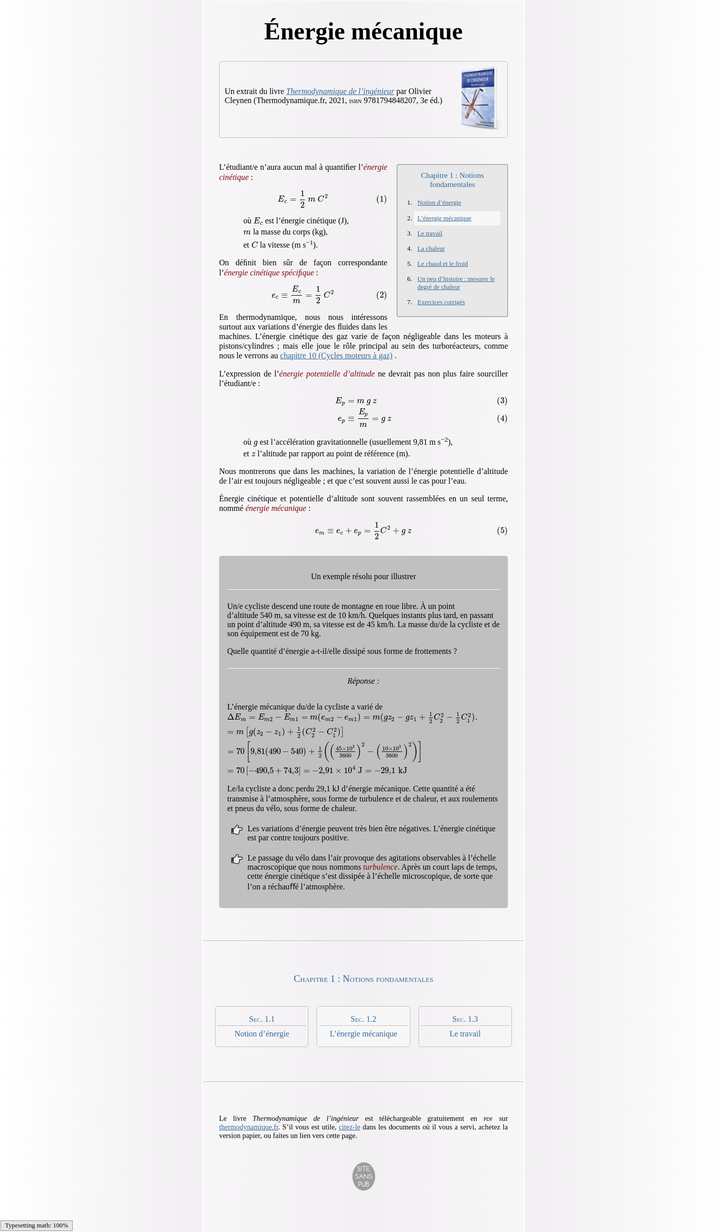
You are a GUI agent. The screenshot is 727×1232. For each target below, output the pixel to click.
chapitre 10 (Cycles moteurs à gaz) (336, 355)
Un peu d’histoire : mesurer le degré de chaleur (456, 282)
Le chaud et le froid (443, 263)
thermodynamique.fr (248, 1127)
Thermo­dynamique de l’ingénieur (340, 91)
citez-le (349, 1127)
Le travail (430, 233)
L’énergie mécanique (445, 218)
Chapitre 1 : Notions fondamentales (452, 179)
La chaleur (431, 248)
